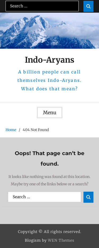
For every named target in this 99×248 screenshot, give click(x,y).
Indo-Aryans (49, 60)
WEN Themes (61, 240)
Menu (49, 113)
